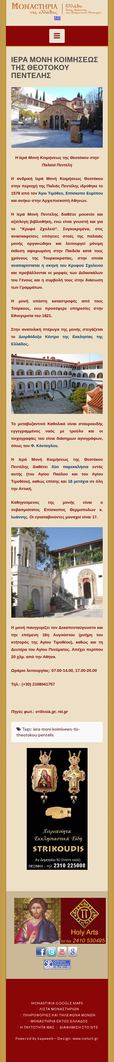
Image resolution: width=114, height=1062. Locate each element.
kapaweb (46, 1038)
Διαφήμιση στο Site (79, 1027)
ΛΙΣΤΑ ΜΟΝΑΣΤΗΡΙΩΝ (59, 1009)
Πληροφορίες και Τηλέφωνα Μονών (59, 1015)
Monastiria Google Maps (57, 1003)
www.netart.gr (85, 1038)
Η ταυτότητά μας (37, 1027)
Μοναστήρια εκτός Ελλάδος (59, 1021)
